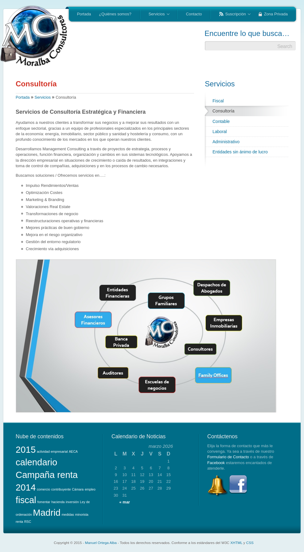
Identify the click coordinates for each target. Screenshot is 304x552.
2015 (26, 449)
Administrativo (226, 141)
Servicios (157, 14)
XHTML (236, 543)
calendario (36, 462)
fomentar (43, 502)
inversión (72, 502)
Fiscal (218, 100)
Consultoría (223, 110)
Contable (221, 121)
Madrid (46, 512)
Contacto (194, 14)
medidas (68, 514)
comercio (43, 489)
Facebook (216, 462)
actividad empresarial (52, 451)
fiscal (26, 500)
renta (19, 521)
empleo (90, 489)
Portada (84, 14)
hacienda (57, 502)
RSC (27, 521)
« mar (124, 502)
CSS (250, 543)
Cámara (78, 489)
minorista (81, 514)
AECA (73, 451)
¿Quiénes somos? (115, 14)
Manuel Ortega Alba (101, 543)
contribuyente (61, 489)
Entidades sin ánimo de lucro (240, 151)
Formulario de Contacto (228, 457)
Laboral (219, 131)
